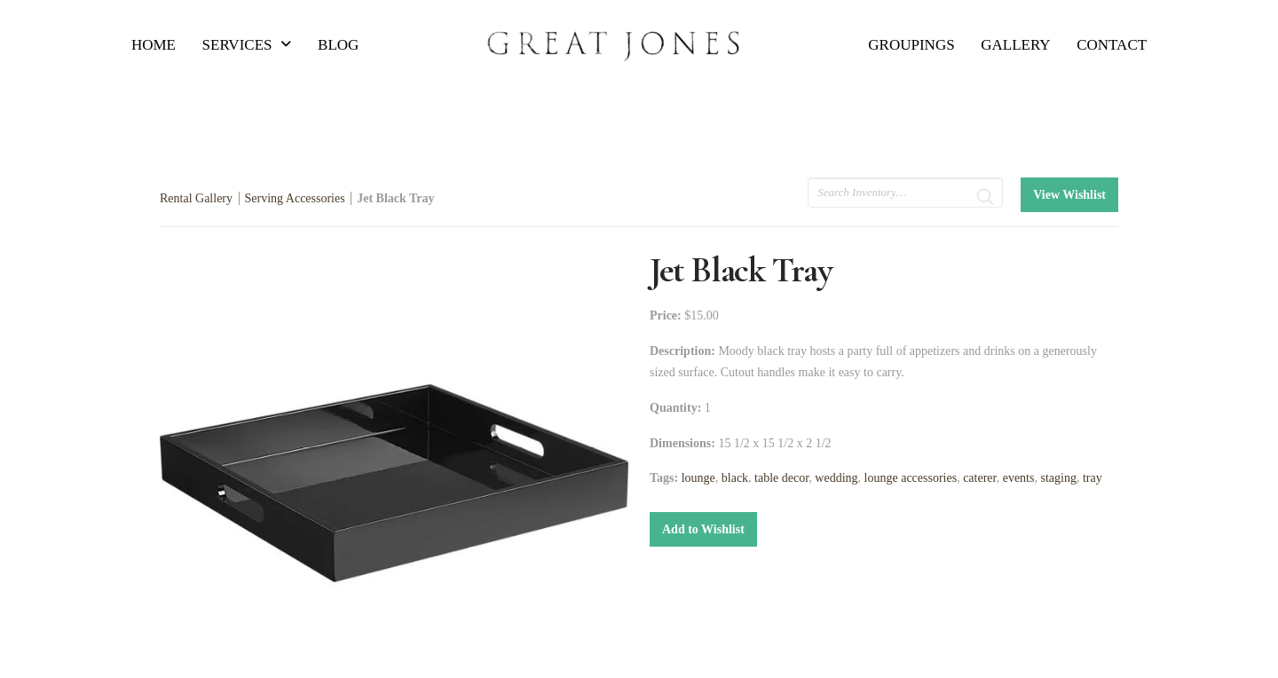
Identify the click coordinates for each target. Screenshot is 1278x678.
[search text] (905, 192)
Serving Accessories (295, 198)
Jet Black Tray (395, 198)
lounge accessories (911, 478)
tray (1092, 478)
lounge (698, 478)
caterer (980, 478)
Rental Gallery (196, 198)
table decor (781, 478)
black (735, 478)
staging (1058, 478)
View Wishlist (1069, 194)
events (1019, 478)
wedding (836, 478)
